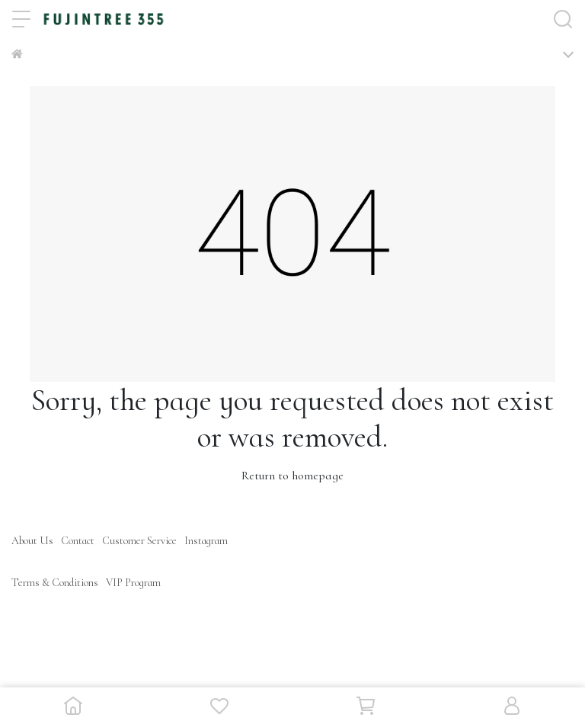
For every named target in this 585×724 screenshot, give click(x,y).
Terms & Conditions (54, 582)
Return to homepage (292, 475)
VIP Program (133, 582)
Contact (77, 540)
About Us (32, 540)
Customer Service (139, 540)
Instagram (206, 540)
